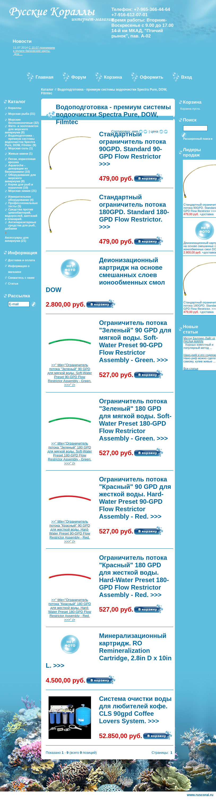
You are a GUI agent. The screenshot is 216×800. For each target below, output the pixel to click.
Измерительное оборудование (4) (20, 198)
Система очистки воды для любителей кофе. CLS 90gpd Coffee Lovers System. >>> (135, 710)
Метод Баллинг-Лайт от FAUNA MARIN (199, 340)
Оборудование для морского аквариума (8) (20, 178)
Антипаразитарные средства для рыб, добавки (20, 225)
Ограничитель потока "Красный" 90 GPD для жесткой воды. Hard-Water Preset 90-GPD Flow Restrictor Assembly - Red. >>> (135, 498)
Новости (22, 41)
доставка (207, 214)
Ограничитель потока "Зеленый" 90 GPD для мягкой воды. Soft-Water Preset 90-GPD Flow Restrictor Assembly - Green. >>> (135, 341)
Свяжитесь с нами (21, 277)
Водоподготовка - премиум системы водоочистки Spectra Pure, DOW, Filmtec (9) (20, 140)
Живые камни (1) (20, 153)
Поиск (190, 119)
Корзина (192, 102)
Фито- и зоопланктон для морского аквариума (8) (21, 129)
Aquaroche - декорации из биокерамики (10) (17, 168)
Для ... (18, 54)
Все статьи (190, 368)
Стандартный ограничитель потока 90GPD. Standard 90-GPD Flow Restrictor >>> (132, 148)
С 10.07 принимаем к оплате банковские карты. (34, 49)
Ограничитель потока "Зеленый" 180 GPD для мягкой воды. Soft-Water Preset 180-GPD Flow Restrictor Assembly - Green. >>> (135, 419)
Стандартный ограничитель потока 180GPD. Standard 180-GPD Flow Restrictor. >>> (134, 211)
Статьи (13, 283)
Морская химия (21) (22, 190)
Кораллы (14, 107)
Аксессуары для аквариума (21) (16, 239)
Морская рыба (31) (21, 113)
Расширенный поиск (196, 138)
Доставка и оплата (21, 260)
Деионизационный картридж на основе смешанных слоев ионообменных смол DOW (105, 274)
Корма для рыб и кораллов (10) (20, 186)
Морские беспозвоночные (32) (23, 121)
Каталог (47, 89)
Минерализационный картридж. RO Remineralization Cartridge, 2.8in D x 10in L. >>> (109, 650)
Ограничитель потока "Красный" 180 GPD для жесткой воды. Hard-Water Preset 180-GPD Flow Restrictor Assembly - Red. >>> (134, 576)
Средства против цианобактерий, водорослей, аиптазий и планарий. (21, 214)
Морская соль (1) (20, 148)
